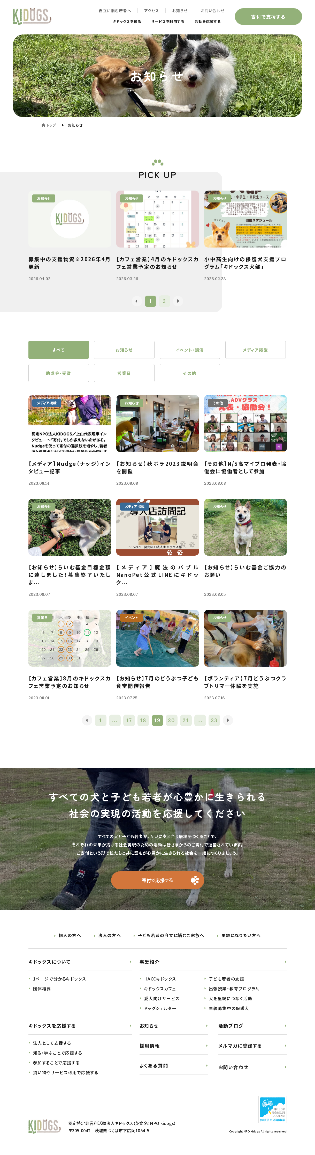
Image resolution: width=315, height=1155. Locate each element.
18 (143, 720)
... (115, 720)
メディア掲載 (255, 350)
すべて (58, 350)
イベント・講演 (190, 350)
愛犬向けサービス (162, 999)
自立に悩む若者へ (115, 10)
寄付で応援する (157, 880)
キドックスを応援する (52, 1025)
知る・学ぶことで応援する (57, 1053)
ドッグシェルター (160, 1008)
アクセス (151, 10)
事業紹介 (150, 961)
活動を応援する (206, 21)
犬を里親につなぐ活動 (230, 999)
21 (186, 720)
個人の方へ (70, 935)
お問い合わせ (213, 10)
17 (129, 720)
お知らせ (180, 10)
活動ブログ (230, 1025)
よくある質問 (154, 1065)
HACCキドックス (160, 979)
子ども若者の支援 (226, 979)
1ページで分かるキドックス (59, 979)
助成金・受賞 (58, 373)
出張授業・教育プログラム (234, 989)
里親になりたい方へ (241, 935)
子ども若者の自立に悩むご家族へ (171, 935)
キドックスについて (49, 961)
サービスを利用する (162, 21)
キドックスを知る (117, 21)
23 (214, 720)
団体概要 (42, 989)
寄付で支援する (268, 16)
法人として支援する (52, 1043)
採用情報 (150, 1045)
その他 (189, 373)
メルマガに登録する (240, 1045)
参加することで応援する (56, 1063)
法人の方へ (109, 935)
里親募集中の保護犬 (229, 1008)
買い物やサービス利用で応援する (65, 1073)
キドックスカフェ (160, 989)
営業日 (124, 373)
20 (171, 720)
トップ (52, 125)
